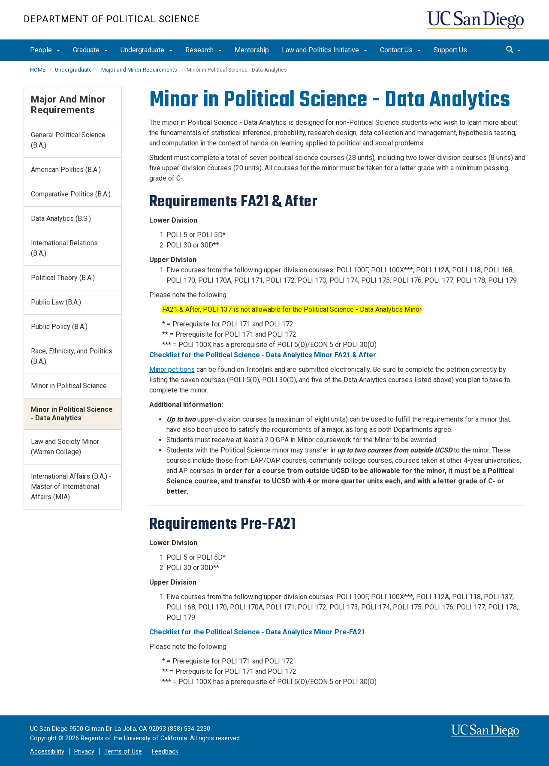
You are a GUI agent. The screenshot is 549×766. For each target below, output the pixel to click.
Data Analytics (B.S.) (61, 218)
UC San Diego (476, 24)
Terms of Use (123, 751)
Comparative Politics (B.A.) (71, 194)
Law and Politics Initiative (324, 50)
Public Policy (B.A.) (59, 327)
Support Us (450, 50)
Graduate (90, 50)
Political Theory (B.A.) (63, 278)
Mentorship (252, 50)
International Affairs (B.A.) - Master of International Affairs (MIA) (71, 486)
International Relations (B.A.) (64, 248)
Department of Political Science (112, 19)
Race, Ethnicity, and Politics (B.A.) (71, 356)
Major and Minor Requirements (139, 69)
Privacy (84, 751)
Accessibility (47, 751)
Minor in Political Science (69, 386)
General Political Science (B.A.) (68, 140)
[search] (513, 50)
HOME (37, 69)
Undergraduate (146, 50)
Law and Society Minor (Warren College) (65, 446)
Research (203, 50)
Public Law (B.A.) (56, 302)
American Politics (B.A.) (66, 170)
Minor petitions (172, 369)
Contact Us (400, 50)
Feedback (165, 751)
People (45, 50)
